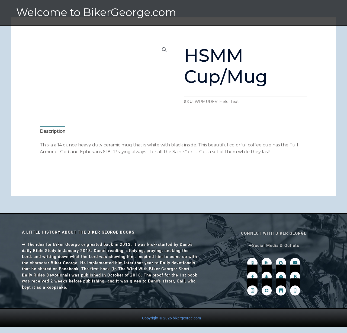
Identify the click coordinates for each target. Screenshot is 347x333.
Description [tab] (52, 131)
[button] (164, 50)
